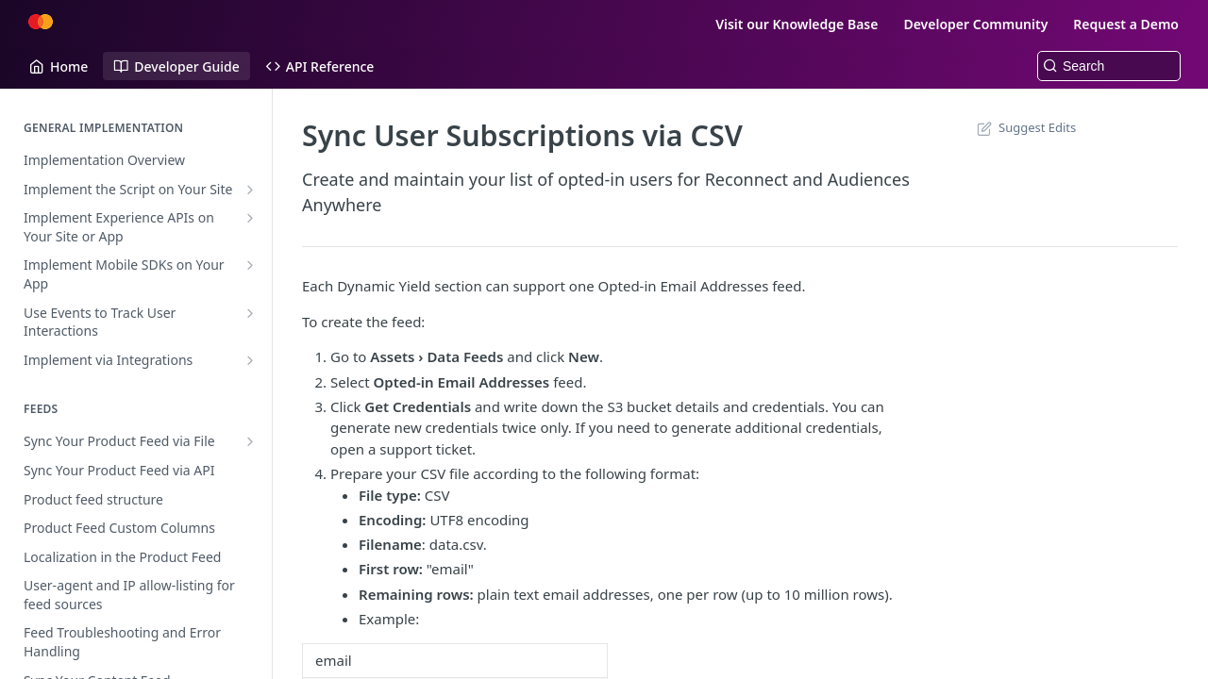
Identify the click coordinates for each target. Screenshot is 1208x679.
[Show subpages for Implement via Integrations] (250, 360)
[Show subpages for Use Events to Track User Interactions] (250, 313)
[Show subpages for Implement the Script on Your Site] (250, 189)
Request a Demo (1126, 24)
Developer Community (975, 24)
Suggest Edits (1024, 127)
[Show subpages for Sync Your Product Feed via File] (250, 441)
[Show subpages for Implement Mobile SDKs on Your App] (250, 265)
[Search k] (1109, 66)
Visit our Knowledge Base (796, 24)
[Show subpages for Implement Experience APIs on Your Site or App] (250, 217)
